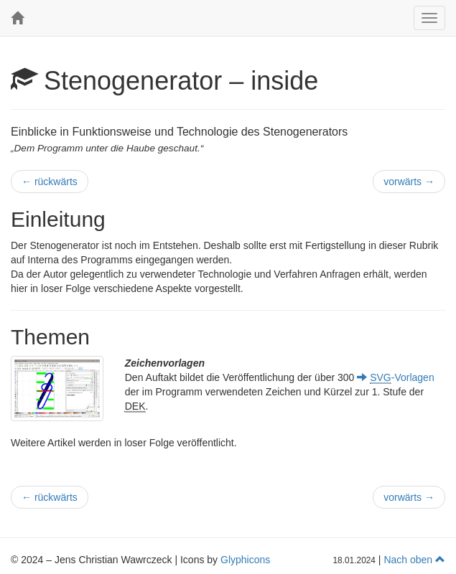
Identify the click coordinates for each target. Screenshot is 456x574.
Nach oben (414, 559)
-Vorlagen (395, 377)
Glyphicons (245, 559)
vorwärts (408, 181)
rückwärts (50, 181)
